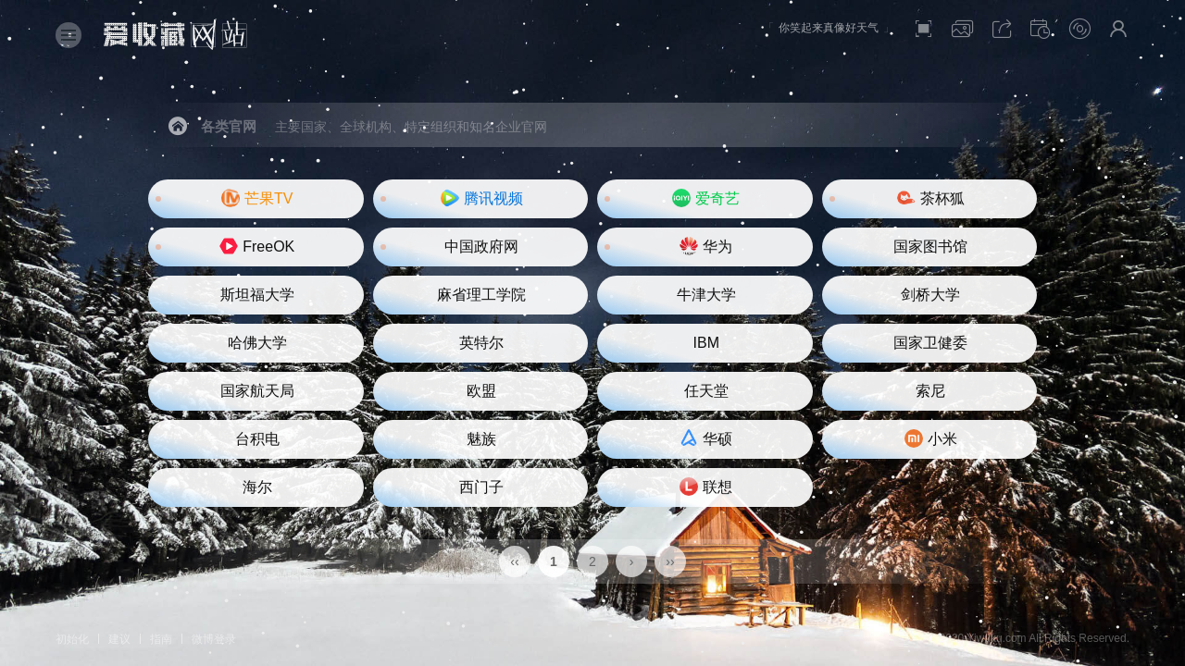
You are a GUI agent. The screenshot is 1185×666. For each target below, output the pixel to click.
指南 (161, 639)
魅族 (481, 439)
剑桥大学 (930, 294)
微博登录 (214, 639)
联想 (706, 486)
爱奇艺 (706, 198)
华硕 (706, 438)
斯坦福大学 (257, 294)
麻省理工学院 (481, 294)
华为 (706, 246)
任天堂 (706, 391)
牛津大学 (706, 294)
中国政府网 (481, 246)
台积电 (257, 439)
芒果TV (257, 198)
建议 (119, 639)
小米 (930, 438)
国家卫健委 (930, 343)
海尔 (257, 487)
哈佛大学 (257, 343)
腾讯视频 (482, 198)
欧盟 (481, 391)
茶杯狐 (931, 198)
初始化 (72, 639)
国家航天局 (257, 391)
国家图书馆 (930, 246)
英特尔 (481, 343)
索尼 (930, 391)
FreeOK (256, 246)
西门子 (481, 487)
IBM (706, 343)
